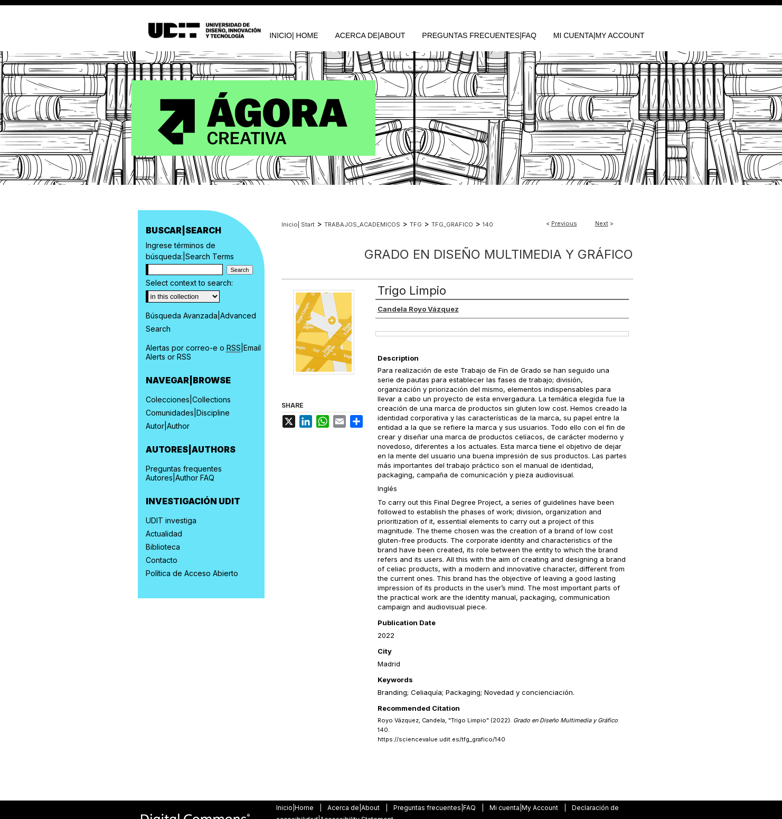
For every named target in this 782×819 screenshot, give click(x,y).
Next (601, 223)
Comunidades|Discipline (188, 412)
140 (488, 224)
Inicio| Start (298, 224)
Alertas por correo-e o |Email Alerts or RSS (203, 352)
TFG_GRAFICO (452, 224)
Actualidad (164, 533)
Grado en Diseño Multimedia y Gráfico (498, 254)
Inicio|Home (295, 808)
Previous (564, 223)
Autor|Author (168, 425)
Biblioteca (163, 546)
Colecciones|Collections (188, 399)
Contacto (161, 560)
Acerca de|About (354, 808)
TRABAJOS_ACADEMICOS (362, 224)
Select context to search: (189, 282)
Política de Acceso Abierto (192, 573)
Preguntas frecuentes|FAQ (435, 808)
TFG (416, 224)
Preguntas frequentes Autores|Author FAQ (184, 473)
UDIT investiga (171, 520)
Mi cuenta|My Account (524, 808)
